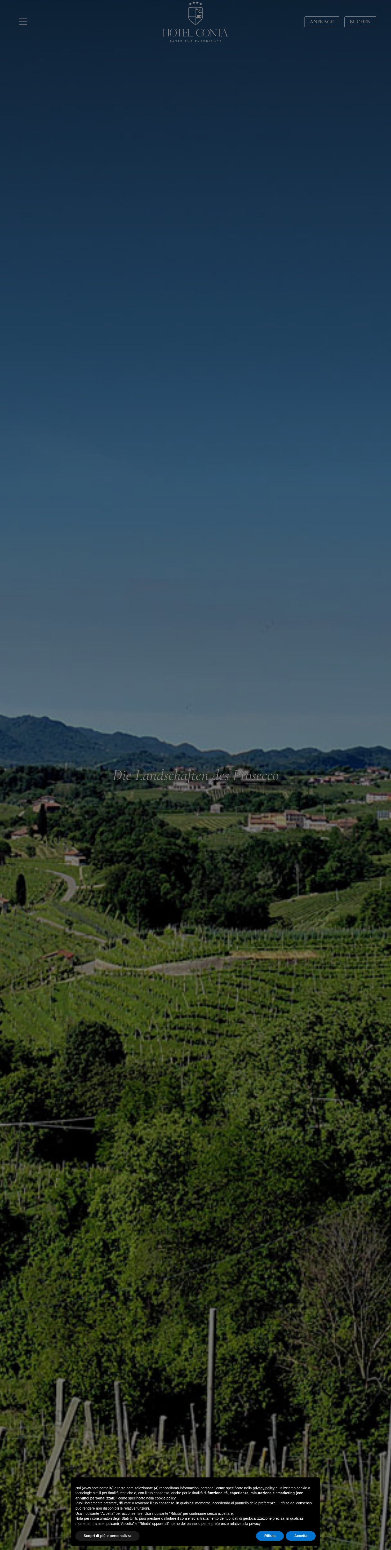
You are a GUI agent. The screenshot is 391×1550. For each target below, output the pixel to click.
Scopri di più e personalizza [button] (107, 1536)
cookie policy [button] (165, 1498)
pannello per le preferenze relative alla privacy (224, 1523)
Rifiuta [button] (270, 1536)
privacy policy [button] (264, 1488)
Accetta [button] (300, 1536)
